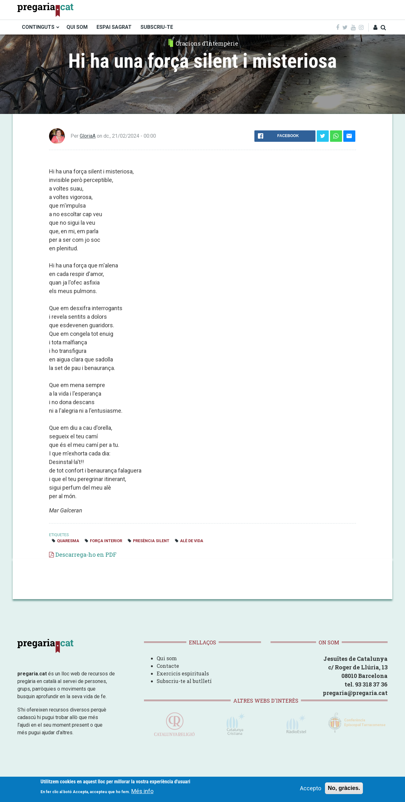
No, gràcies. (344, 788)
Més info (142, 791)
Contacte (168, 665)
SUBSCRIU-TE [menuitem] (156, 27)
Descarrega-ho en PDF (85, 554)
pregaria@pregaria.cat (355, 693)
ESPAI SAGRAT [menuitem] (114, 27)
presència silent (151, 540)
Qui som (167, 658)
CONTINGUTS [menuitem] (38, 27)
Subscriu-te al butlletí (184, 681)
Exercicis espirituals (183, 673)
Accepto (310, 788)
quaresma (68, 540)
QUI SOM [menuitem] (77, 27)
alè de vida (191, 540)
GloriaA (88, 136)
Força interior (106, 540)
